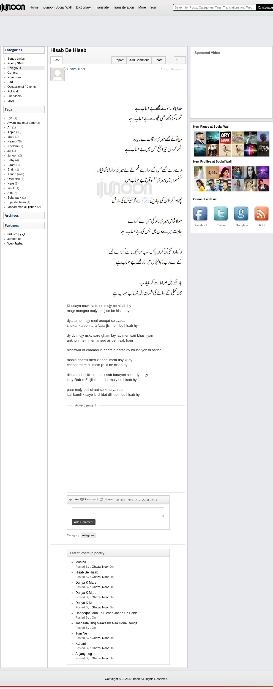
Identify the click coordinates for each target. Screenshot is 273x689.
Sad (10, 82)
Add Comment (139, 60)
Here (10, 183)
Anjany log (83, 655)
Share (158, 60)
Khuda (11, 174)
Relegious (14, 68)
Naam (11, 141)
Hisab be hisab (86, 574)
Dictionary (83, 7)
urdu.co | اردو (16, 234)
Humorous (14, 77)
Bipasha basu (16, 202)
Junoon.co (14, 238)
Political (12, 91)
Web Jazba (15, 243)
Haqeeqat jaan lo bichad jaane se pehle (106, 615)
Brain (11, 169)
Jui (9, 150)
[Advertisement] (113, 449)
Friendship (14, 96)
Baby (10, 160)
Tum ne (81, 635)
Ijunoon (12, 155)
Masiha (80, 564)
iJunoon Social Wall (57, 7)
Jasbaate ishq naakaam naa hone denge (106, 625)
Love (10, 100)
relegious (88, 537)
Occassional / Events (21, 86)
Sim (10, 192)
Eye (10, 118)
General (12, 72)
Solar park (14, 197)
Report (119, 60)
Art (9, 127)
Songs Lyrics (16, 58)
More (142, 7)
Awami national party (21, 122)
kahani (80, 645)
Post (56, 60)
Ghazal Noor (76, 69)
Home (34, 7)
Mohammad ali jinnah (21, 206)
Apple (11, 132)
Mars (10, 136)
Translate (102, 7)
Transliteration (123, 7)
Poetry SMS (15, 63)
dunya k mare (86, 584)
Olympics (13, 178)
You (153, 7)
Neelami (12, 146)
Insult (11, 188)
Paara (11, 164)
